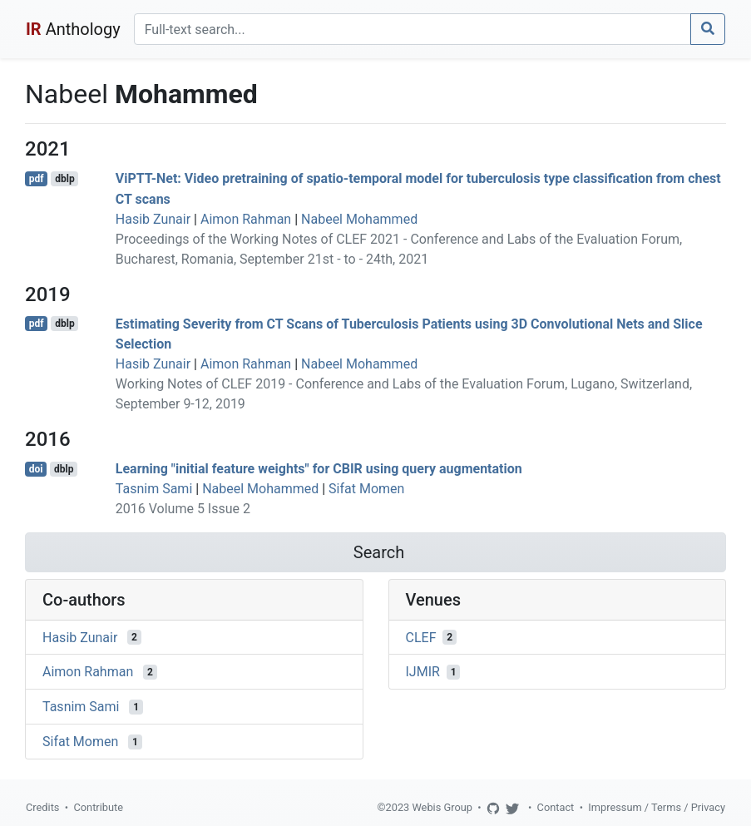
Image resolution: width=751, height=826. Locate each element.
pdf (36, 179)
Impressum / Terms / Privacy (656, 807)
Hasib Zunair (153, 219)
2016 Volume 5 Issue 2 (183, 509)
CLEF (421, 637)
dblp (64, 179)
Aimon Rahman (245, 219)
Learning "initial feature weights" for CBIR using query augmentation (319, 469)
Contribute (98, 807)
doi (36, 469)
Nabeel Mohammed (359, 219)
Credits (42, 807)
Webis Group (442, 807)
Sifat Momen (366, 489)
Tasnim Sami (154, 489)
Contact (556, 807)
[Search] (412, 29)
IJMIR (423, 672)
